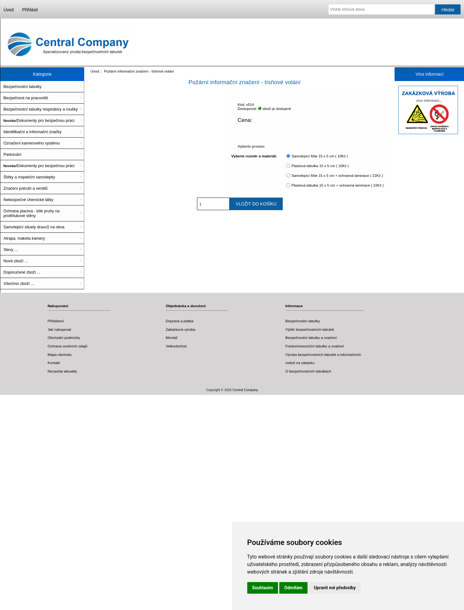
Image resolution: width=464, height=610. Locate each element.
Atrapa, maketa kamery (24, 238)
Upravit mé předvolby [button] (335, 587)
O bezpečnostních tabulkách (308, 371)
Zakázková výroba (180, 329)
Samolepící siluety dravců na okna (33, 227)
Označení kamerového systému (31, 143)
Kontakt (54, 363)
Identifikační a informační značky (32, 131)
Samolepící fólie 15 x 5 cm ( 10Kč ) (320, 156)
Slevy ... (10, 249)
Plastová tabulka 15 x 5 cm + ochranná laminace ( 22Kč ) (338, 185)
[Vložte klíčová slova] (381, 9)
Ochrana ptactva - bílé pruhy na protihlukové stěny (31, 213)
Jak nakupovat (59, 329)
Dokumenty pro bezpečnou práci (38, 120)
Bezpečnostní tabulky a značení (311, 337)
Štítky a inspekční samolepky (29, 177)
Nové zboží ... (15, 261)
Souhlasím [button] (262, 587)
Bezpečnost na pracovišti (25, 97)
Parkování (12, 154)
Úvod (8, 9)
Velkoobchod (176, 346)
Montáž (171, 337)
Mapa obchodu (60, 354)
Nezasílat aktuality (62, 371)
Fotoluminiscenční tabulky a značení (314, 346)
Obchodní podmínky (64, 337)
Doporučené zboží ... (22, 272)
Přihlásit (30, 9)
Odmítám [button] (293, 587)
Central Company (245, 390)
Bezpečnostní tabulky (22, 86)
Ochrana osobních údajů (67, 346)
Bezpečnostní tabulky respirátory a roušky (40, 109)
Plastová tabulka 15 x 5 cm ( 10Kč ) (320, 166)
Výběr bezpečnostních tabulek (309, 329)
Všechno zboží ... (18, 283)
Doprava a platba (179, 321)
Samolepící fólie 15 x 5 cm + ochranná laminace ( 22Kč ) (337, 175)
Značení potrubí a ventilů (25, 188)
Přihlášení (56, 321)
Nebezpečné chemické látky (28, 199)
